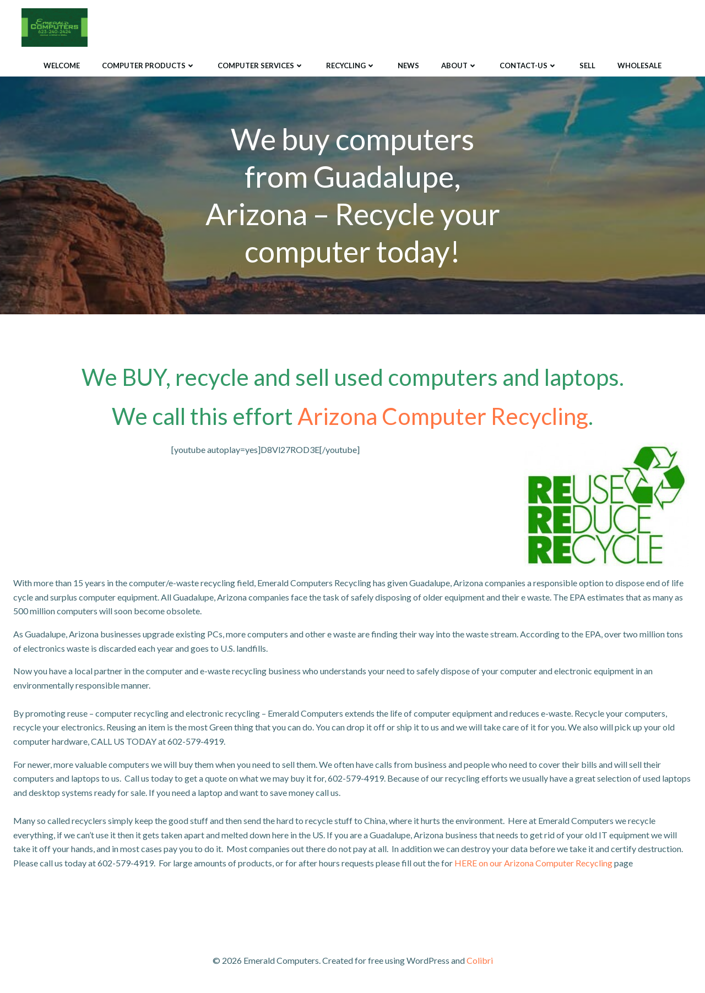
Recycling (351, 65)
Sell (587, 65)
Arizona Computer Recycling (442, 416)
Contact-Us (528, 65)
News (408, 65)
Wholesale (639, 65)
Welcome (62, 65)
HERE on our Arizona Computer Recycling (533, 863)
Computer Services (261, 65)
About (459, 65)
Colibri (480, 960)
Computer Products (149, 65)
